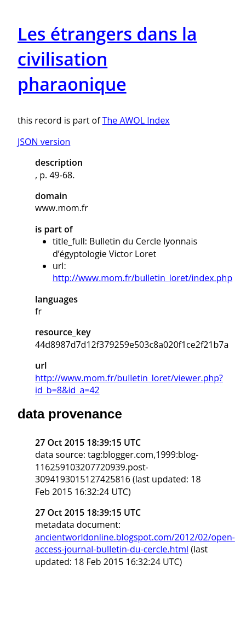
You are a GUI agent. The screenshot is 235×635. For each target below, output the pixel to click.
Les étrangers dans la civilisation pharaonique (107, 59)
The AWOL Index (136, 120)
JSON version (44, 142)
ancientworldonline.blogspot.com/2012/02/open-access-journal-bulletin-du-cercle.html (135, 543)
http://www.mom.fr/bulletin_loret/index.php (142, 278)
